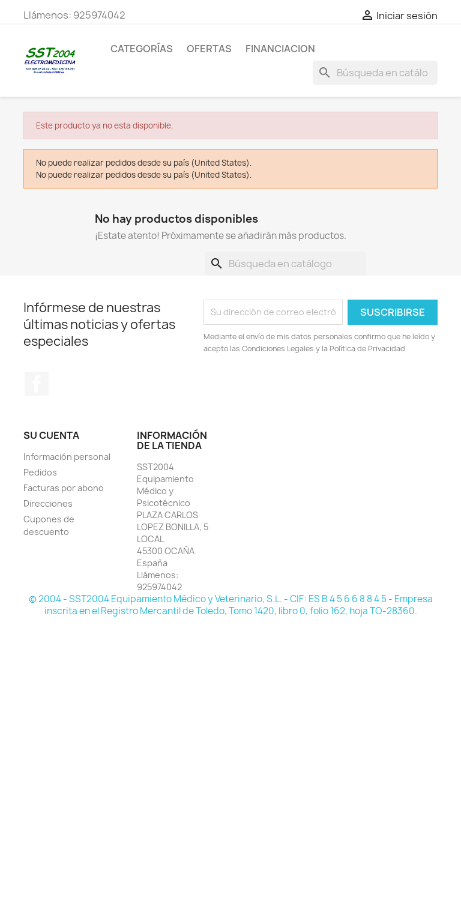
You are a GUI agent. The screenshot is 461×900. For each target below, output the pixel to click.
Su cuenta (51, 435)
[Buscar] (375, 73)
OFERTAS (209, 48)
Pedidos (40, 472)
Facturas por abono (63, 488)
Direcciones (48, 503)
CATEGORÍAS (141, 48)
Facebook (37, 384)
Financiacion (280, 48)
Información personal (66, 456)
